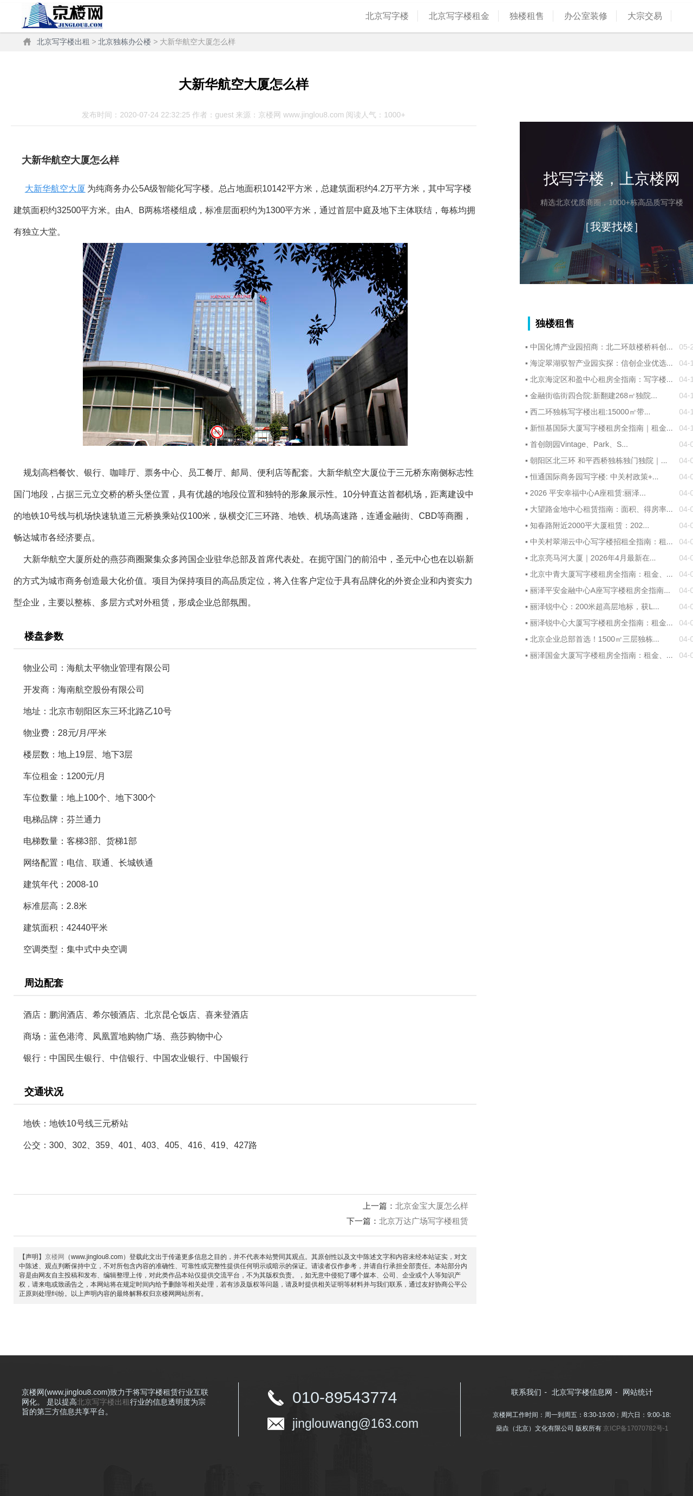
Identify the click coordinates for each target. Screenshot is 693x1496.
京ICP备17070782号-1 (635, 1428)
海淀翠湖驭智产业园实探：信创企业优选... (601, 363)
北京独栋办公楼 (124, 41)
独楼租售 (526, 16)
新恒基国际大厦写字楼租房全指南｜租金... (601, 428)
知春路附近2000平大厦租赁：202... (589, 525)
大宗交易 (644, 16)
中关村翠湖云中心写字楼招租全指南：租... (601, 541)
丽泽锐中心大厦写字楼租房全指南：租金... (601, 622)
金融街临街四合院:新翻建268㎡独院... (593, 395)
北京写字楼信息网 (582, 1392)
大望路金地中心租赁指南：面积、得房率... (601, 509)
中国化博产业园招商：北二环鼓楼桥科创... (601, 346)
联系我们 (526, 1392)
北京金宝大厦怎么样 (431, 1205)
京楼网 (54, 1257)
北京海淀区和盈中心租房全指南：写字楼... (601, 379)
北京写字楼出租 (63, 41)
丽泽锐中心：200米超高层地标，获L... (594, 606)
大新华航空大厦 (55, 188)
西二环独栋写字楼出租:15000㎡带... (590, 411)
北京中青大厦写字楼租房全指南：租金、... (601, 574)
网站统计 (638, 1392)
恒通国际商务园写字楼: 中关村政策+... (594, 476)
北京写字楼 (387, 16)
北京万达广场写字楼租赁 (423, 1220)
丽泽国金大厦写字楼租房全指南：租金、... (601, 655)
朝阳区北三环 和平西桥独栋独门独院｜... (599, 460)
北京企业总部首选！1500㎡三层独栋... (594, 639)
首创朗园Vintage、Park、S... (579, 444)
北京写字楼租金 (459, 16)
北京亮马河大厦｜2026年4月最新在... (593, 557)
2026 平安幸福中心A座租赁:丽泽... (588, 493)
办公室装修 (585, 16)
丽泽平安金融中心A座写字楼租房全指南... (600, 590)
